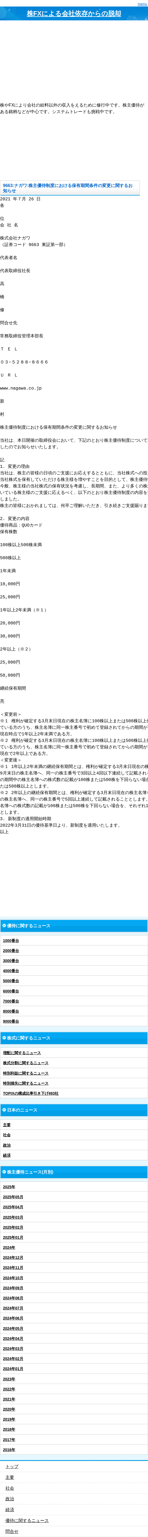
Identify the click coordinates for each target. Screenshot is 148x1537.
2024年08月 (13, 1298)
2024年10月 (13, 1278)
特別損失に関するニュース (26, 1083)
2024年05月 (13, 1328)
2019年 (9, 1419)
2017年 (9, 1440)
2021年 (9, 1399)
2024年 (9, 1247)
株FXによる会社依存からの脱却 (74, 13)
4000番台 (11, 971)
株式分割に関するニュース (26, 1063)
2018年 (9, 1429)
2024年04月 (13, 1338)
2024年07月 (13, 1308)
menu (142, 4)
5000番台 (11, 981)
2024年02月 (13, 1358)
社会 (7, 1135)
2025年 (9, 1187)
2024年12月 (13, 1257)
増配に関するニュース (22, 1053)
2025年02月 (13, 1227)
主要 (7, 1125)
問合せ (11, 1531)
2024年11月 (13, 1267)
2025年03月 (13, 1217)
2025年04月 (13, 1207)
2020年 (9, 1409)
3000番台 (11, 961)
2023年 (9, 1379)
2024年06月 (13, 1318)
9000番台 (11, 1021)
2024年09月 (13, 1288)
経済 (7, 1155)
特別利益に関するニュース (26, 1073)
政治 (7, 1145)
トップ (11, 1466)
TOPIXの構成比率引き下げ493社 (31, 1093)
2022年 (9, 1389)
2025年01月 (13, 1237)
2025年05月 (13, 1197)
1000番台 (11, 940)
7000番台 (11, 1001)
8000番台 (11, 1011)
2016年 (9, 1450)
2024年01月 (13, 1369)
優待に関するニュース (27, 1520)
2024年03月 (13, 1348)
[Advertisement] (74, 61)
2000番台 (11, 950)
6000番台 (11, 991)
